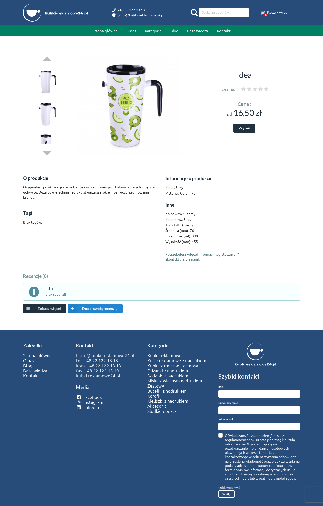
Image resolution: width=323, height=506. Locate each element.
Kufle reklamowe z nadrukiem (176, 360)
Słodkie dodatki (162, 411)
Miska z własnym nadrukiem (174, 380)
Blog (174, 30)
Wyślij (226, 494)
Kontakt (224, 30)
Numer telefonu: (228, 403)
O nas (131, 30)
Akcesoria (157, 405)
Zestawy (155, 385)
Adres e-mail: (225, 419)
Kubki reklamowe (164, 355)
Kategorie (153, 30)
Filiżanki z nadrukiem (167, 370)
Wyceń (244, 128)
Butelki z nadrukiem (167, 390)
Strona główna (105, 30)
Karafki (154, 395)
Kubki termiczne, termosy (172, 365)
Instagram (89, 402)
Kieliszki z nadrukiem (168, 400)
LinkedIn (87, 407)
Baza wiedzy (197, 30)
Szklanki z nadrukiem (168, 375)
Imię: (221, 386)
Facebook (89, 397)
